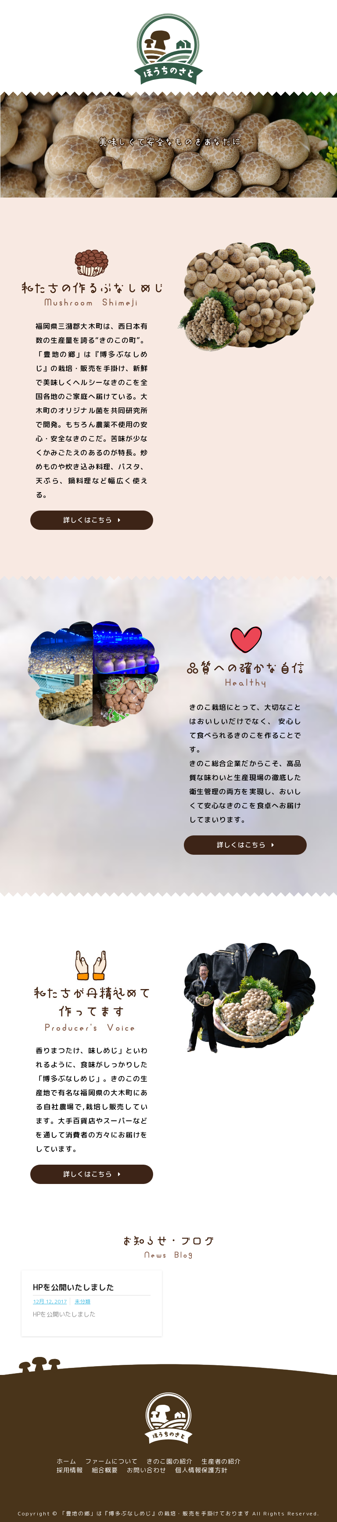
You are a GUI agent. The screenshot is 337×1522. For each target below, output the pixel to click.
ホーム (66, 1461)
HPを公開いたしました (73, 1287)
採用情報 (70, 1470)
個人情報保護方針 (201, 1470)
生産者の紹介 (221, 1461)
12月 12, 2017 (50, 1301)
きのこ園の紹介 (170, 1461)
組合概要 (105, 1470)
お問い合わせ (146, 1470)
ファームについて (111, 1461)
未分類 (82, 1301)
